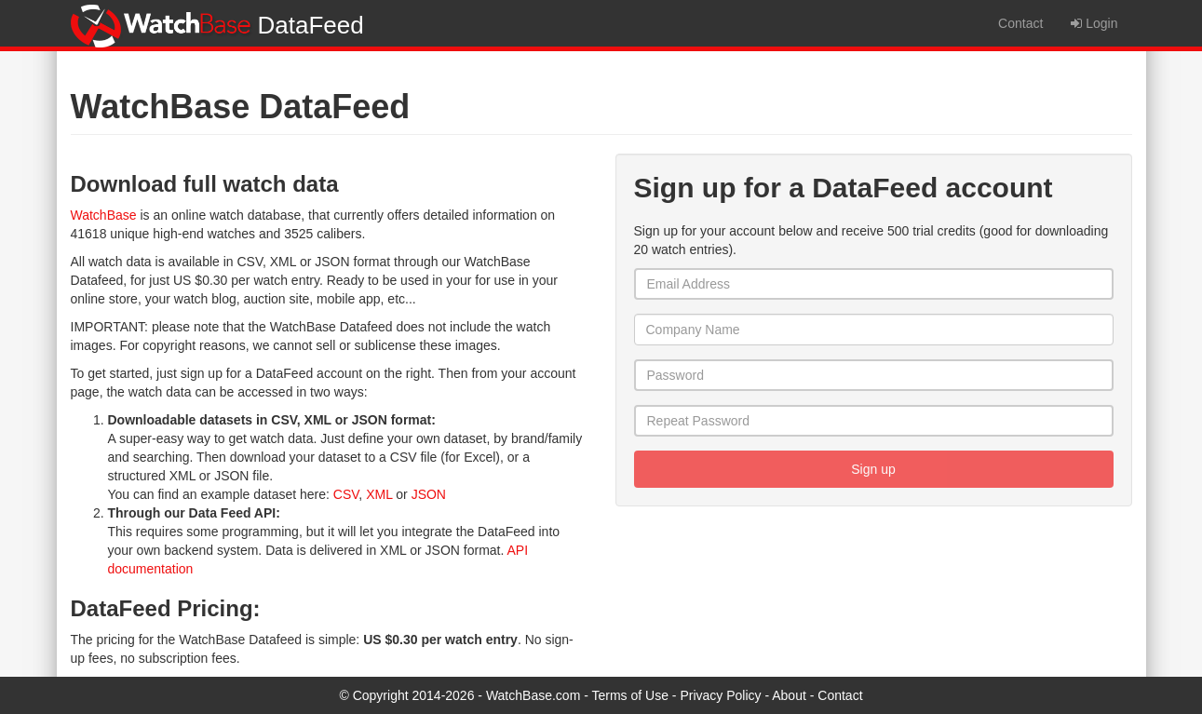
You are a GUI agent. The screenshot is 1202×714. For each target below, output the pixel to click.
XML (379, 494)
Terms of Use (630, 695)
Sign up (873, 469)
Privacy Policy (720, 695)
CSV (346, 494)
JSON (429, 494)
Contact (1020, 23)
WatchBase (104, 215)
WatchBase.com (533, 695)
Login (1094, 23)
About (789, 695)
